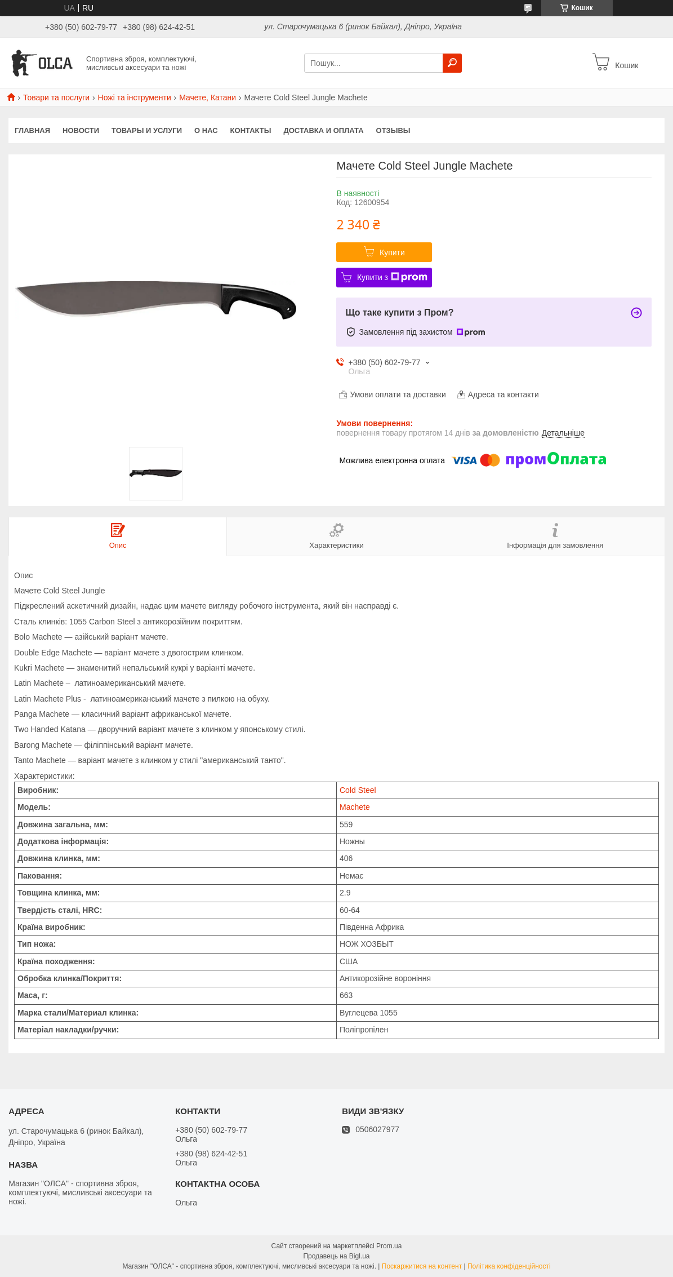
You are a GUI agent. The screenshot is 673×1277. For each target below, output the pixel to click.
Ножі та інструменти (134, 97)
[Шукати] (452, 63)
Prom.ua (389, 1246)
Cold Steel (358, 790)
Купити (392, 252)
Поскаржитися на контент (422, 1266)
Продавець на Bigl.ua (336, 1256)
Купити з (392, 277)
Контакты (250, 130)
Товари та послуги (56, 97)
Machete (355, 807)
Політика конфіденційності (509, 1266)
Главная (32, 130)
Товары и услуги (147, 130)
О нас (206, 130)
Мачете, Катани (207, 97)
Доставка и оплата (323, 130)
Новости (81, 130)
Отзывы (393, 130)
